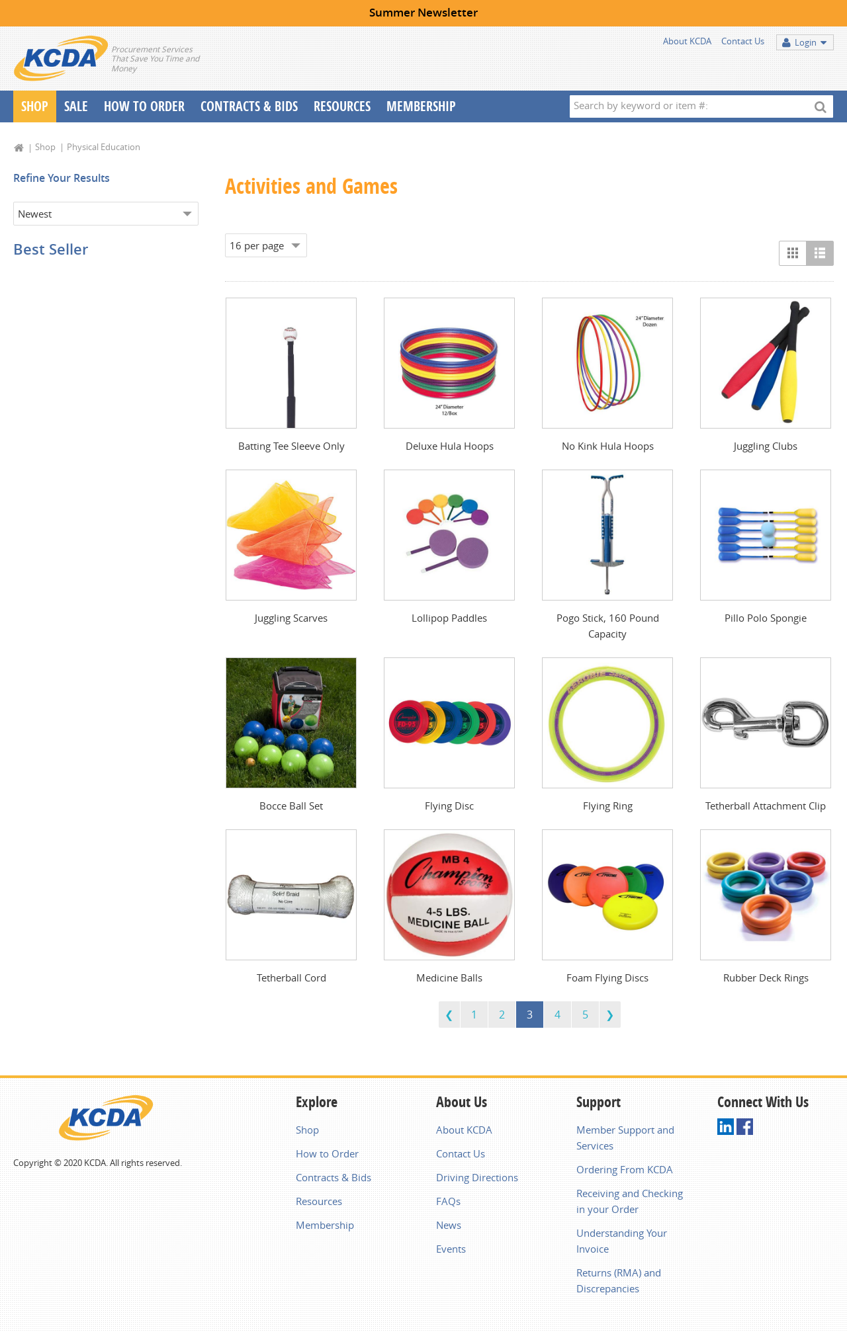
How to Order (327, 1153)
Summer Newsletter (423, 12)
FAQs (448, 1201)
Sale (76, 106)
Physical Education (103, 147)
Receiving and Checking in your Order (629, 1201)
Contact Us (742, 41)
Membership (421, 106)
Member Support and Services (625, 1137)
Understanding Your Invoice (621, 1240)
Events (451, 1248)
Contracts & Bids (249, 106)
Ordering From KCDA (624, 1169)
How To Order (144, 106)
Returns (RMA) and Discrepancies (618, 1280)
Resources (342, 106)
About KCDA (687, 41)
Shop (34, 106)
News (448, 1224)
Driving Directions (477, 1177)
